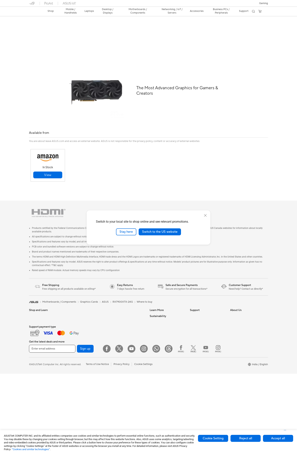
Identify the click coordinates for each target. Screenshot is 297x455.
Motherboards (77, 336)
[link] (35, 11)
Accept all (278, 438)
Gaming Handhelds (40, 319)
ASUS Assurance (199, 385)
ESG (152, 371)
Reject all (245, 438)
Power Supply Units (80, 359)
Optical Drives (77, 371)
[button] (263, 3)
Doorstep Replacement (203, 391)
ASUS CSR (236, 353)
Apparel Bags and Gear (122, 363)
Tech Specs (51, 26)
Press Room (237, 330)
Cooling (73, 353)
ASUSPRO (156, 313)
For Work (34, 336)
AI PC (153, 342)
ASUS (105, 293)
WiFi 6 (112, 319)
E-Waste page (238, 324)
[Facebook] (107, 430)
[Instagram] (144, 430)
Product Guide (158, 330)
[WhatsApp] (156, 430)
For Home (34, 330)
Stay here (126, 232)
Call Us (194, 336)
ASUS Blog (156, 324)
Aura (152, 359)
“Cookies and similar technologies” (31, 449)
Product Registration (202, 318)
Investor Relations (240, 318)
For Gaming (35, 354)
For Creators (36, 342)
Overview (34, 26)
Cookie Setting (213, 438)
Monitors (34, 365)
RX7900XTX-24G (123, 293)
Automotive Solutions (162, 318)
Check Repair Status (201, 307)
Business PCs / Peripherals (221, 11)
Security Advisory (200, 347)
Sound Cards (76, 365)
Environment (157, 377)
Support (81, 26)
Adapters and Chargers (122, 368)
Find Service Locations (203, 313)
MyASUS (195, 359)
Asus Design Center (161, 307)
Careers (234, 365)
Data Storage (116, 307)
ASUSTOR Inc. (238, 336)
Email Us (195, 330)
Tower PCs (75, 313)
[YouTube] (131, 430)
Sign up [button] (85, 430)
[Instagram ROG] (218, 430)
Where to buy (144, 293)
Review (67, 26)
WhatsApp (196, 365)
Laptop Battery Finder (202, 397)
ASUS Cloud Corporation (244, 342)
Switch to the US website (160, 232)
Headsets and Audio (120, 357)
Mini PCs (74, 324)
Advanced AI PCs (160, 347)
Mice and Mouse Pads (121, 351)
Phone (32, 313)
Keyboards (115, 345)
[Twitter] (119, 430)
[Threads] (168, 430)
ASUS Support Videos (202, 353)
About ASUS (237, 307)
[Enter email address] (52, 430)
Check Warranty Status (203, 324)
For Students (36, 348)
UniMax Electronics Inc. (243, 347)
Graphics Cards (78, 342)
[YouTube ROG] (206, 430)
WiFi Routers (116, 324)
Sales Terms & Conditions (204, 342)
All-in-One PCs (77, 318)
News (233, 313)
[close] (205, 215)
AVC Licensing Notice (162, 336)
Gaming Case (76, 348)
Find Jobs (235, 359)
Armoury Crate (158, 353)
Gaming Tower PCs (80, 307)
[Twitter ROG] (193, 430)
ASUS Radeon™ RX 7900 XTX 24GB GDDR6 (68, 20)
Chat (193, 371)
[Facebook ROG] (181, 430)
